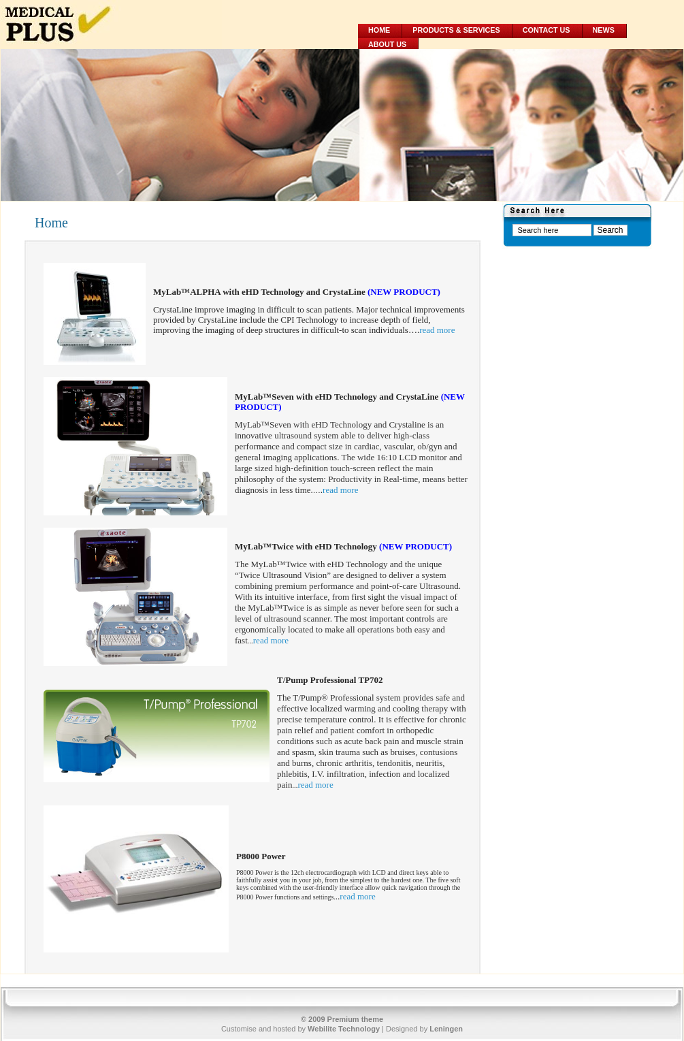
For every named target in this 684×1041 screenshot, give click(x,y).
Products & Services (456, 30)
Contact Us (546, 30)
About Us (387, 44)
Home (379, 30)
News (604, 30)
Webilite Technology (344, 1029)
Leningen (446, 1029)
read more (437, 330)
